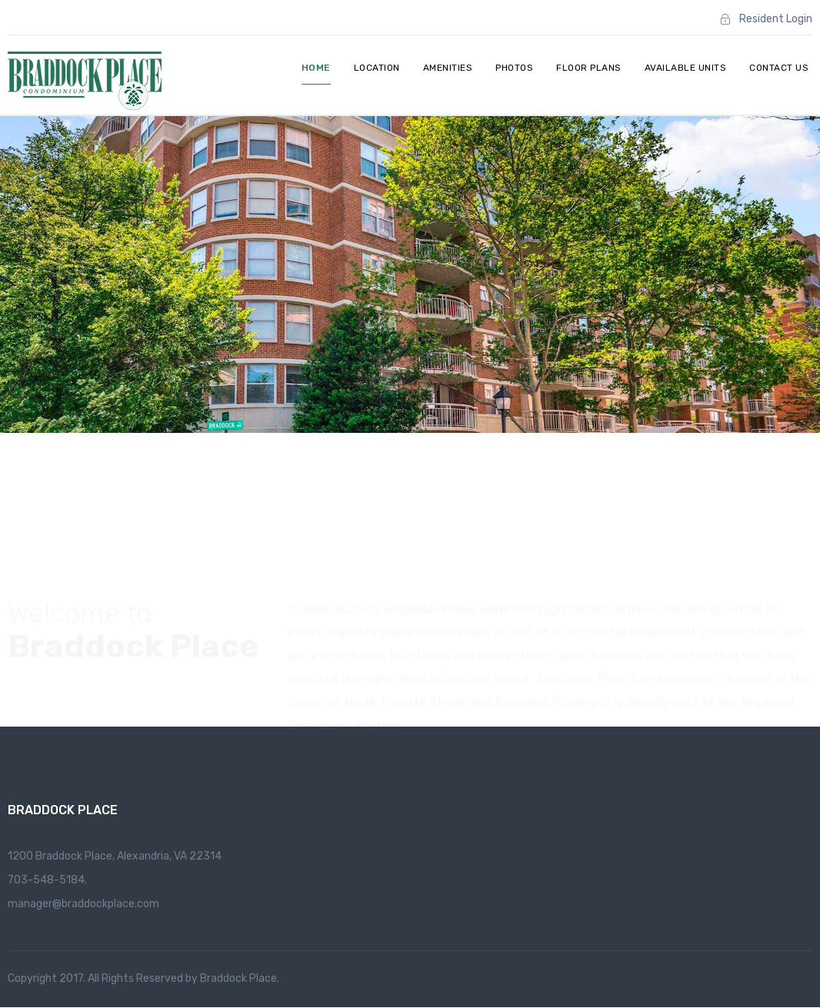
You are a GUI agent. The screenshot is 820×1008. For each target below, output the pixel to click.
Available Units (686, 67)
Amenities (448, 67)
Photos (514, 67)
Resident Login (775, 18)
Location (377, 67)
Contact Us (778, 67)
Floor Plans (589, 67)
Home (316, 67)
